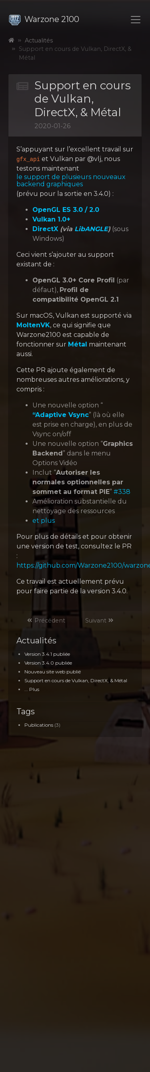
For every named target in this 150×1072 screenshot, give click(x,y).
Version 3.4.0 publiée (48, 663)
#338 (122, 492)
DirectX (45, 229)
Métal (77, 344)
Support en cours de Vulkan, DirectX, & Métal (75, 680)
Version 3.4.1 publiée (47, 654)
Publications (38, 725)
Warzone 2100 (43, 19)
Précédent (46, 620)
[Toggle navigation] (136, 20)
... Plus (31, 689)
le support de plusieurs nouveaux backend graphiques (71, 180)
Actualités (39, 40)
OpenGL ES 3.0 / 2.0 (65, 210)
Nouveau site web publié (52, 672)
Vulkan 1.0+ (51, 219)
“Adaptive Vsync (60, 415)
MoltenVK (33, 325)
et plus (43, 520)
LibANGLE (91, 229)
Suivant (99, 620)
